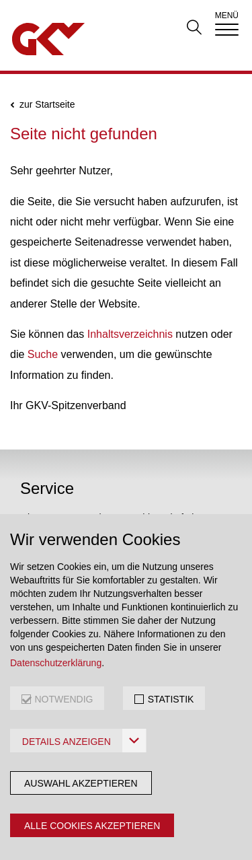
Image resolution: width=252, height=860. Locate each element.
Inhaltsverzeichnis (130, 334)
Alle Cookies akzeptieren (92, 825)
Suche (43, 354)
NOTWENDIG (63, 699)
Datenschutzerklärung (55, 662)
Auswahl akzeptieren (81, 783)
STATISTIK (171, 699)
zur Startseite (47, 105)
